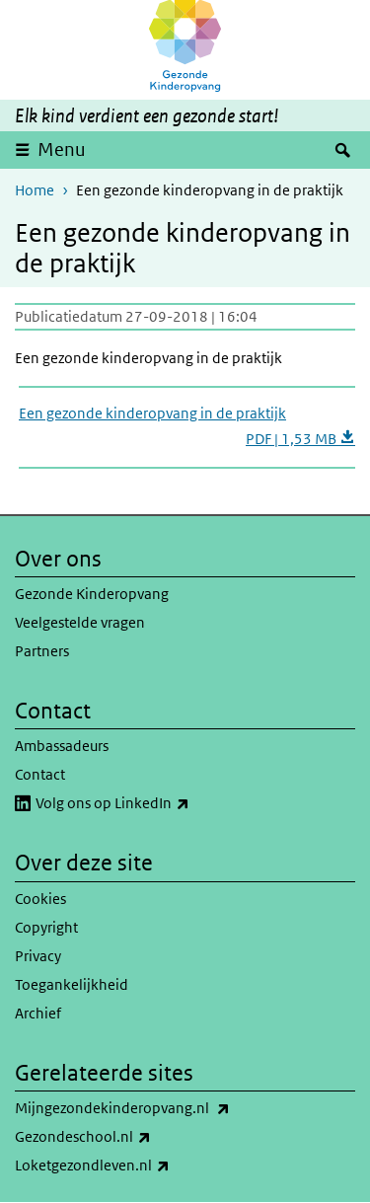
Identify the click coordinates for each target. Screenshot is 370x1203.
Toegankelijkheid (71, 984)
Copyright (46, 927)
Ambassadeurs (62, 745)
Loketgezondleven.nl (136, 1165)
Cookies (40, 898)
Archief (38, 1013)
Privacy (38, 955)
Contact (40, 774)
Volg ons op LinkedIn (156, 803)
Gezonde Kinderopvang (92, 593)
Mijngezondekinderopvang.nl (166, 1108)
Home (34, 190)
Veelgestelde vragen (80, 622)
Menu (61, 149)
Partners (42, 650)
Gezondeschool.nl (126, 1137)
